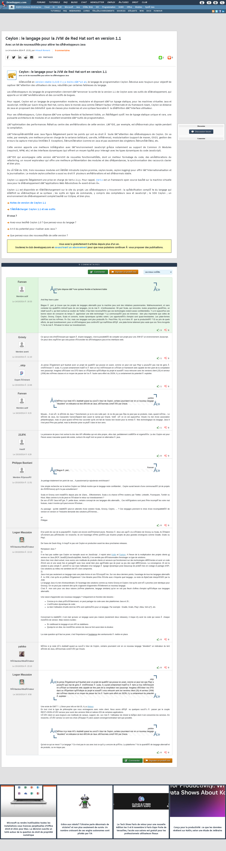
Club (144, 2)
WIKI (142, 11)
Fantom (122, 555)
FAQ (65, 2)
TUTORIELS (56, 11)
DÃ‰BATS (132, 11)
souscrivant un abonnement (71, 247)
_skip (22, 365)
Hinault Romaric (42, 50)
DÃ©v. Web (88, 7)
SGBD (121, 7)
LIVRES (86, 11)
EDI (97, 7)
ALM (60, 7)
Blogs (74, 2)
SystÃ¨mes (149, 7)
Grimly (22, 337)
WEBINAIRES (75, 11)
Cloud (46, 7)
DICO (148, 11)
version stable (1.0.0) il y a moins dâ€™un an (61, 82)
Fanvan (22, 282)
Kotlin (113, 555)
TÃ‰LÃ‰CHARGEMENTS (103, 11)
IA (53, 7)
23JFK (22, 434)
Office (129, 7)
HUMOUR (158, 11)
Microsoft (69, 7)
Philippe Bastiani (22, 463)
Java (78, 7)
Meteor (90, 706)
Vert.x (99, 180)
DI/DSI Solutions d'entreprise (28, 7)
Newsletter (97, 2)
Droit (135, 2)
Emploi (111, 2)
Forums (41, 2)
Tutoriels (54, 2)
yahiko (22, 646)
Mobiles (138, 7)
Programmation (108, 7)
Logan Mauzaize (22, 532)
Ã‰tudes (123, 2)
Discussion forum (201, 131)
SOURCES (121, 11)
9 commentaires (62, 50)
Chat (84, 2)
